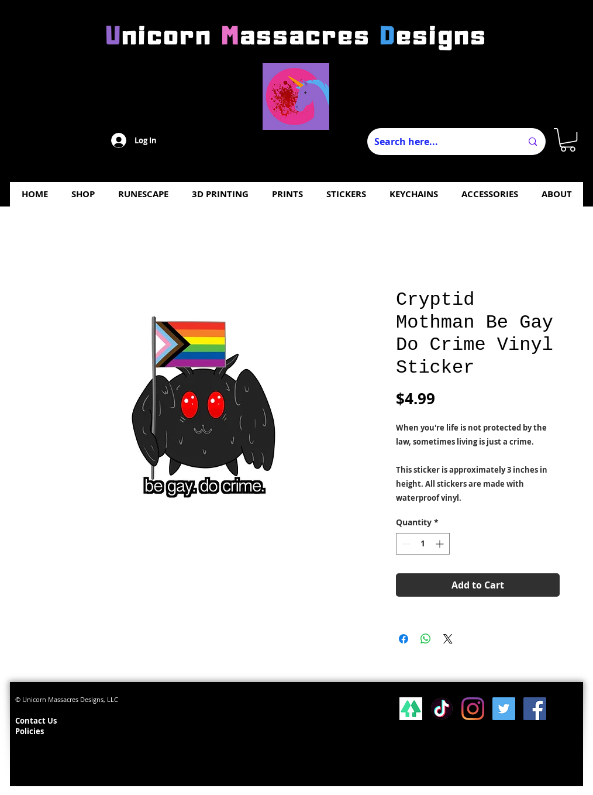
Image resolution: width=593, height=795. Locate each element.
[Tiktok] (441, 708)
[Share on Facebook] (404, 639)
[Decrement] (405, 544)
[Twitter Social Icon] (503, 708)
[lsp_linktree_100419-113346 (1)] (410, 708)
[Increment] (440, 544)
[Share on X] (448, 639)
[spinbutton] (422, 544)
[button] (568, 140)
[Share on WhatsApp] (426, 639)
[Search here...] (439, 141)
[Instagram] (472, 708)
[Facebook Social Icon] (534, 708)
